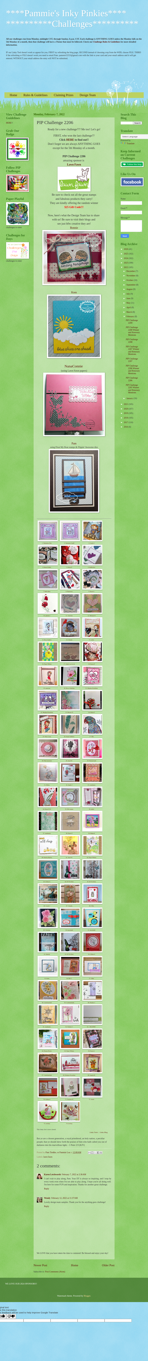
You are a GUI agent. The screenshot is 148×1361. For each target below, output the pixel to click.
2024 (126, 258)
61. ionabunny (47, 1027)
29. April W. (69, 761)
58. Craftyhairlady (47, 1002)
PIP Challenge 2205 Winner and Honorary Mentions (133, 389)
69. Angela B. (91, 1075)
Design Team (88, 95)
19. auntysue (46, 688)
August (129, 289)
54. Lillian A (91, 954)
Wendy (47, 1198)
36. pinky (91, 809)
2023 (126, 263)
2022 (126, 267)
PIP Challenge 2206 (132, 379)
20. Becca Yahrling (69, 688)
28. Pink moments (47, 761)
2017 (126, 422)
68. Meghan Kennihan (69, 1075)
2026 (126, 249)
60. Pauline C (91, 1002)
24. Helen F (91, 712)
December (130, 271)
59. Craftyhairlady (69, 1002)
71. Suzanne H (69, 1099)
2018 (126, 418)
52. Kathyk (47, 954)
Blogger (87, 1296)
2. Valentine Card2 (69, 543)
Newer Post (40, 1265)
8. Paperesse (69, 591)
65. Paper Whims (69, 1051)
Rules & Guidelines (35, 95)
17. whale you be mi (69, 664)
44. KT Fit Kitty (69, 881)
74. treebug (69, 1123)
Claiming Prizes (63, 95)
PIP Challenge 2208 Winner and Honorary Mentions (133, 331)
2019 (126, 413)
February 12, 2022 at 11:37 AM (64, 1198)
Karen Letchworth (52, 1174)
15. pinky (91, 640)
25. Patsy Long (47, 736)
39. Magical (91, 833)
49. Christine (46, 930)
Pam (73, 443)
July (128, 294)
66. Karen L (91, 1051)
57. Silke (91, 978)
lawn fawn (48, 1157)
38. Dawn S (69, 833)
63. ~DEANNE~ (91, 1027)
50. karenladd (69, 930)
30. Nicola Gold (91, 761)
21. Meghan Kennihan (91, 688)
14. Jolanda (69, 640)
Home (13, 95)
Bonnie (74, 227)
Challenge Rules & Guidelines (106, 42)
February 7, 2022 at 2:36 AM (74, 1174)
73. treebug (47, 1123)
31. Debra (47, 785)
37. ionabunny (47, 833)
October (130, 280)
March (129, 312)
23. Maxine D (69, 712)
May (128, 303)
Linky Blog (104, 1132)
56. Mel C (69, 978)
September (131, 285)
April (128, 307)
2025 (126, 254)
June (128, 298)
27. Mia (91, 736)
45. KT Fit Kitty (91, 881)
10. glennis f (46, 615)
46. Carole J (47, 906)
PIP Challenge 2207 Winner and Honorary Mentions (133, 350)
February (130, 316)
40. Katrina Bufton (47, 857)
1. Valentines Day (47, 543)
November (131, 275)
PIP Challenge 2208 (132, 340)
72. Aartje (91, 1099)
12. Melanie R (91, 615)
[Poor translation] (11, 1316)
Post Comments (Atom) (55, 1272)
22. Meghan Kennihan (47, 712)
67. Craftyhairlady (47, 1075)
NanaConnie (74, 366)
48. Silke (91, 906)
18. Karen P (91, 664)
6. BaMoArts (91, 567)
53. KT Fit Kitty (69, 954)
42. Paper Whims (91, 857)
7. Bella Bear (46, 591)
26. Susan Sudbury (69, 736)
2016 (126, 427)
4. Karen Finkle (46, 567)
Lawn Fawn (74, 164)
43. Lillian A (46, 881)
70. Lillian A (46, 1099)
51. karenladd (91, 930)
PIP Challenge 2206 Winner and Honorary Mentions (133, 370)
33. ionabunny (92, 785)
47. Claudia (69, 906)
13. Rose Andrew (46, 640)
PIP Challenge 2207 (132, 360)
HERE (70, 139)
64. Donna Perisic (47, 1051)
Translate (128, 143)
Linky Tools (94, 1132)
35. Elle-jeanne (69, 809)
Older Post (108, 1265)
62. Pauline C (69, 1027)
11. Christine (69, 615)
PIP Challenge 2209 (132, 321)
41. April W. (69, 857)
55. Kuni (46, 978)
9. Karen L (92, 591)
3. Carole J (92, 543)
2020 (126, 409)
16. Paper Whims (46, 664)
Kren (74, 292)
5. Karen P (69, 567)
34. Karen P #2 (47, 809)
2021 (126, 404)
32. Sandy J (69, 785)
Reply (46, 1189)
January (129, 398)
